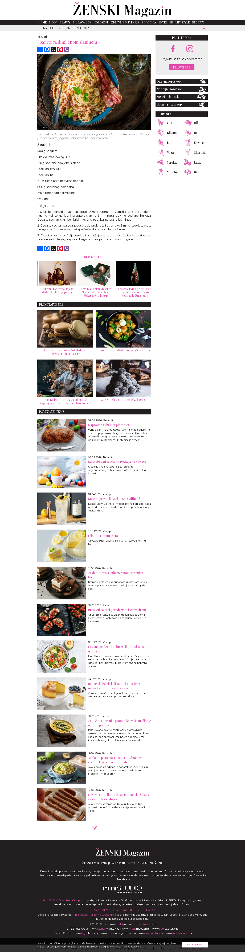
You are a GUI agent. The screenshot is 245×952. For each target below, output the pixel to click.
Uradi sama (81, 28)
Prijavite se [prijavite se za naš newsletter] (181, 67)
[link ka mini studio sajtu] (122, 892)
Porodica (149, 22)
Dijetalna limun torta (103, 536)
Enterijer (165, 22)
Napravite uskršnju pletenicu (109, 425)
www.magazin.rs (105, 928)
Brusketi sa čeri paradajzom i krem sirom (117, 610)
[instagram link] (190, 49)
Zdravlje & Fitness (125, 22)
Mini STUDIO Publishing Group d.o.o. (65, 900)
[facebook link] (172, 49)
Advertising (111, 910)
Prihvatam (194, 944)
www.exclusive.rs (165, 928)
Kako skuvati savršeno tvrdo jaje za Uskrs (117, 462)
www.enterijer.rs (86, 933)
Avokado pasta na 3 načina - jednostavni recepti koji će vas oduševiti (116, 760)
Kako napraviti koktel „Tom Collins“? (114, 499)
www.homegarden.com (118, 933)
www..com (143, 924)
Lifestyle (182, 22)
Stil (53, 28)
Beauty (65, 22)
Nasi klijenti (132, 910)
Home (42, 22)
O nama (94, 910)
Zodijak (64, 28)
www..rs (118, 924)
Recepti (198, 22)
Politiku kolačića (131, 946)
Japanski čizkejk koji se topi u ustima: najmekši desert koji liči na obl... (114, 686)
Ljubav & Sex (82, 22)
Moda (53, 22)
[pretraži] (204, 28)
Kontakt (151, 910)
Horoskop (101, 22)
